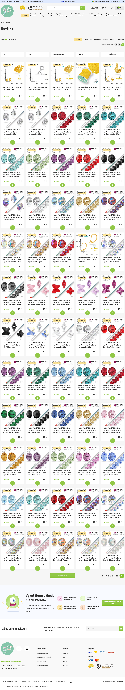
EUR (123, 1)
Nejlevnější (97, 39)
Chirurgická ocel (73, 15)
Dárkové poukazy (98, 1)
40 (119, 44)
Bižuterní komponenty (63, 15)
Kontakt (65, 661)
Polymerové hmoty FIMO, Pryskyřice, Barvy (113, 15)
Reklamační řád (41, 661)
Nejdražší (105, 39)
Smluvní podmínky (43, 686)
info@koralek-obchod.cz (35, 1)
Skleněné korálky (42, 15)
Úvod (2, 22)
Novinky (25, 15)
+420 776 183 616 (7, 1)
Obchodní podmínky (42, 653)
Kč (119, 1)
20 (116, 44)
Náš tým (65, 665)
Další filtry (112, 54)
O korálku (65, 653)
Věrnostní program (112, 1)
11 (117, 576)
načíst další (62, 576)
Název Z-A (121, 39)
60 (122, 44)
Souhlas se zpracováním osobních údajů (43, 681)
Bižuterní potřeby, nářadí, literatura (96, 15)
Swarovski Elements (33, 15)
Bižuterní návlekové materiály (84, 15)
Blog (64, 657)
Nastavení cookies (42, 665)
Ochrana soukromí (33, 686)
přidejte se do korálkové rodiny (112, 603)
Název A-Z (113, 39)
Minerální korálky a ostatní (53, 15)
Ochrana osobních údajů (44, 657)
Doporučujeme (88, 39)
